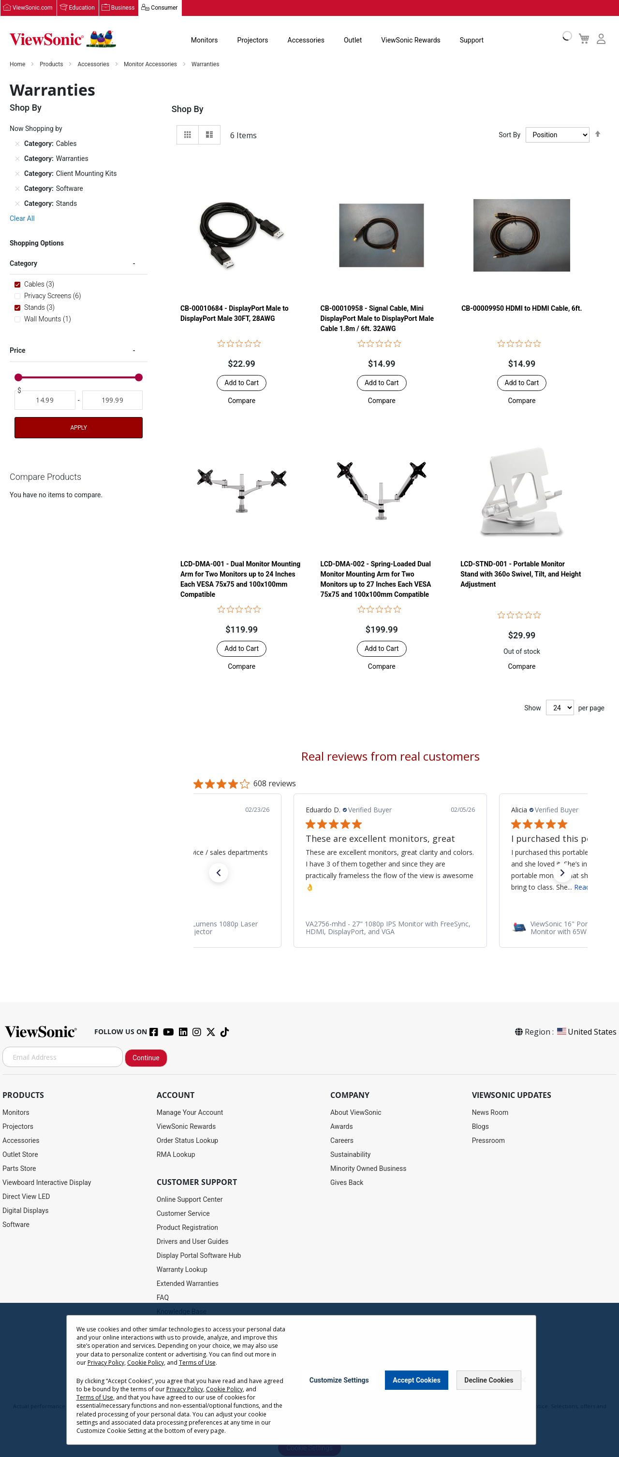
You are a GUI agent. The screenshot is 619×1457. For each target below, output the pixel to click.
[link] (390, 928)
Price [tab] (18, 351)
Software (15, 1225)
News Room (490, 1113)
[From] (45, 400)
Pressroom (488, 1141)
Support (472, 40)
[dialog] (309, 1380)
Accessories (306, 40)
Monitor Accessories (151, 64)
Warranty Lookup (182, 1270)
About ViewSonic (356, 1113)
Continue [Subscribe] (146, 1058)
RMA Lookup (176, 1155)
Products (52, 64)
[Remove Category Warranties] (17, 159)
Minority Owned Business (368, 1169)
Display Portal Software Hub (199, 1256)
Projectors (252, 40)
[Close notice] (523, 1380)
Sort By (509, 135)
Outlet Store (20, 1155)
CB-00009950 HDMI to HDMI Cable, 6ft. (521, 309)
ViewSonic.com (33, 8)
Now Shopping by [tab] (36, 129)
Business (123, 8)
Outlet (353, 40)
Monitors (204, 40)
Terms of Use (197, 1362)
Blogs (480, 1127)
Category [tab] (23, 264)
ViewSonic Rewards (410, 40)
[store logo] (63, 39)
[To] (112, 400)
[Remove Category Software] (17, 189)
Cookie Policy (145, 1362)
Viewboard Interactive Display (46, 1183)
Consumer (164, 8)
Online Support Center (190, 1200)
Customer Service (183, 1214)
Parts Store (19, 1169)
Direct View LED (26, 1197)
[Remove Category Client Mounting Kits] (17, 174)
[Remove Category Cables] (17, 144)
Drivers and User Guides (193, 1242)
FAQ (163, 1298)
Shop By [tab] (188, 109)
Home (18, 64)
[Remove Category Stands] (17, 204)
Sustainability (350, 1155)
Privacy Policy (106, 1362)
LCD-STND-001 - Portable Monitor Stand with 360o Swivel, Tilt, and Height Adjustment (520, 575)
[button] (241, 401)
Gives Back (347, 1183)
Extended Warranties (188, 1284)
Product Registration (187, 1228)
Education (82, 8)
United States (586, 1032)
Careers (342, 1141)
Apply (78, 428)
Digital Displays (25, 1211)
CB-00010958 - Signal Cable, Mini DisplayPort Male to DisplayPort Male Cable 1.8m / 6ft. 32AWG (377, 319)
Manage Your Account (190, 1113)
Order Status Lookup (187, 1141)
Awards (341, 1127)
